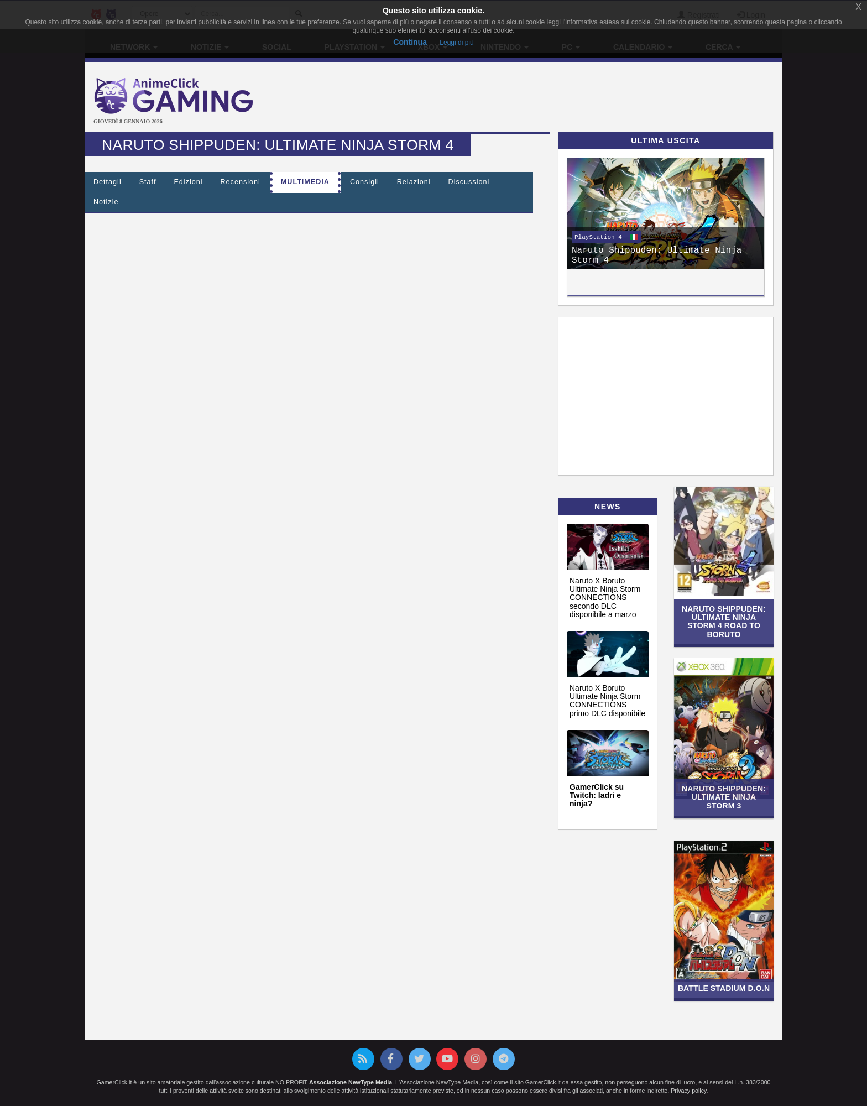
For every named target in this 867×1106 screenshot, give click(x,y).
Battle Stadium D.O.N (724, 988)
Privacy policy (688, 1090)
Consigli (364, 182)
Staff (147, 182)
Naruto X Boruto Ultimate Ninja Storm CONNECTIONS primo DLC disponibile (607, 701)
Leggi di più (456, 42)
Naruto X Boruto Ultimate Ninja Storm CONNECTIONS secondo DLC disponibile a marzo (605, 597)
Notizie (106, 202)
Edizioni (188, 182)
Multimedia (305, 182)
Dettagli (107, 182)
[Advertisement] (549, 98)
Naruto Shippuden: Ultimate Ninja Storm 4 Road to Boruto (724, 621)
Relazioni (414, 182)
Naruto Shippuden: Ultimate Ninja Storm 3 (724, 797)
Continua (410, 42)
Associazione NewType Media (350, 1082)
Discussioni (469, 182)
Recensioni (240, 182)
